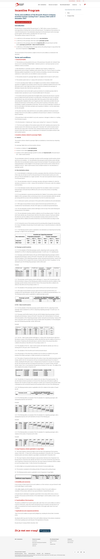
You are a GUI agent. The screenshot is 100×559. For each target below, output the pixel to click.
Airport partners (70, 540)
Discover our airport (53, 4)
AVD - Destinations (42, 4)
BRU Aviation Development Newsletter (39, 542)
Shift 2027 (34, 545)
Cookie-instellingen (31, 553)
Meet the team (70, 542)
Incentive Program (53, 540)
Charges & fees (69, 15)
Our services (34, 540)
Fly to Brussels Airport (65, 4)
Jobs (42, 553)
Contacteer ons (45, 531)
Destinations (34, 544)
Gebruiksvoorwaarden (19, 553)
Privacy (25, 553)
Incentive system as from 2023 (23, 22)
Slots (67, 12)
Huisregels (38, 553)
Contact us (74, 4)
